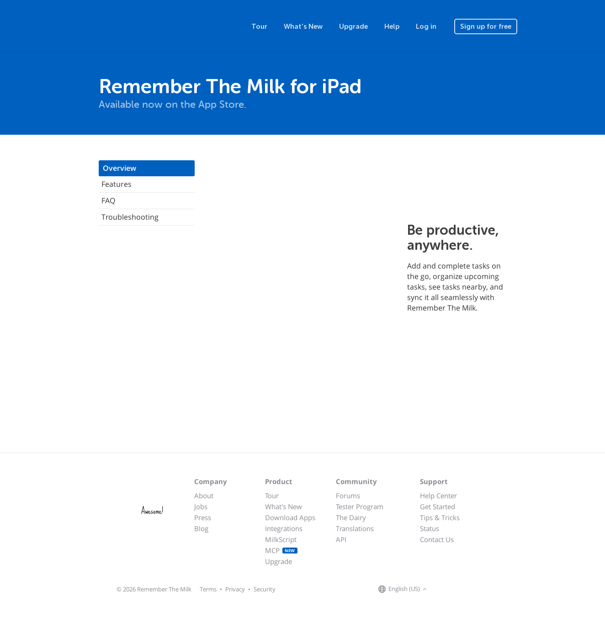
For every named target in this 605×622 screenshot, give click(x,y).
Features (116, 184)
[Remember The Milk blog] (466, 589)
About (203, 495)
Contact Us (437, 539)
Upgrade (353, 26)
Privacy (235, 589)
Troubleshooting (130, 217)
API (341, 539)
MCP (281, 550)
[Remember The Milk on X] (455, 589)
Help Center (438, 495)
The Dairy (351, 517)
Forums (348, 495)
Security (265, 589)
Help (391, 26)
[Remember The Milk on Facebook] (442, 589)
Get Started (437, 506)
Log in (426, 26)
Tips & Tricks (440, 517)
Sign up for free (485, 26)
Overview (119, 168)
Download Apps (290, 517)
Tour (259, 26)
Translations (355, 528)
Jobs (200, 506)
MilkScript (281, 539)
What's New (303, 26)
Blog (201, 528)
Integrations (283, 528)
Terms (208, 589)
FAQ (108, 200)
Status (429, 528)
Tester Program (359, 506)
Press (202, 517)
